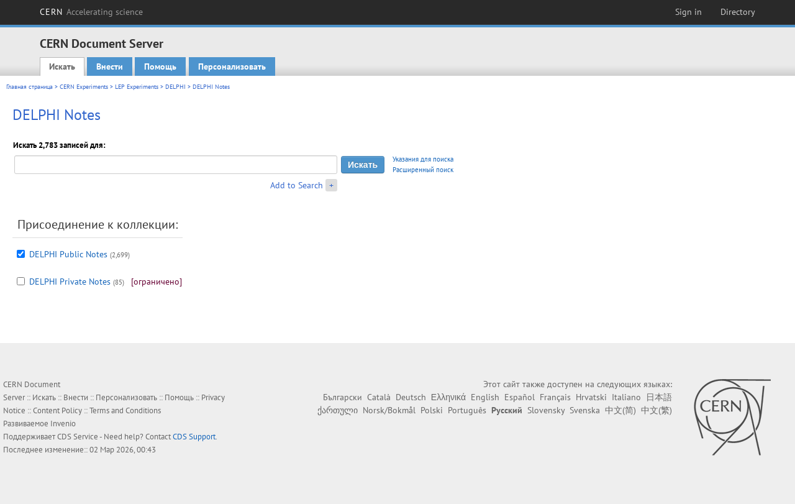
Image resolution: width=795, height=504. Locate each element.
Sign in (688, 11)
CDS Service (77, 436)
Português (467, 410)
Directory (737, 11)
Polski (431, 410)
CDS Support (194, 436)
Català (379, 397)
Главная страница (29, 87)
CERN (91, 11)
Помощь (160, 66)
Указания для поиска (423, 159)
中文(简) (620, 410)
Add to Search (296, 185)
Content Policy (57, 410)
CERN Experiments (84, 87)
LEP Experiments (136, 87)
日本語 (659, 397)
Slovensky (546, 410)
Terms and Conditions (125, 410)
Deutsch (411, 397)
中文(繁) (656, 410)
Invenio (63, 423)
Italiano (626, 397)
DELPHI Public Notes (68, 254)
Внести (109, 66)
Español (519, 397)
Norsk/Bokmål (389, 410)
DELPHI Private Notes (70, 281)
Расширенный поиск (423, 169)
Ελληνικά (448, 397)
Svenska (585, 410)
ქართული (337, 410)
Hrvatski (591, 397)
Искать (62, 66)
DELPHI (175, 87)
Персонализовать (232, 66)
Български (342, 397)
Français (555, 397)
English (485, 397)
